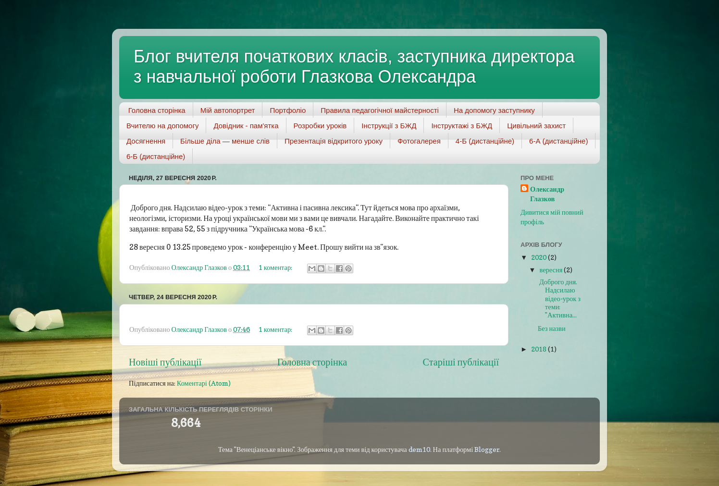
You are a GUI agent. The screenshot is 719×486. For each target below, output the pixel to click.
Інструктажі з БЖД (461, 126)
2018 (539, 349)
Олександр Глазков (547, 194)
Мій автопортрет (227, 110)
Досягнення (145, 141)
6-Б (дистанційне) (155, 156)
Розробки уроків (320, 126)
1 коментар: (276, 267)
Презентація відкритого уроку (334, 141)
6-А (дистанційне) (558, 141)
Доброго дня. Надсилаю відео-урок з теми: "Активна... (559, 298)
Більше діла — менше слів (225, 141)
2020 (539, 257)
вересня (552, 270)
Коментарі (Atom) (204, 383)
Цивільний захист (536, 126)
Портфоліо (288, 110)
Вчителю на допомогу (162, 126)
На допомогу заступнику (494, 110)
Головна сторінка (157, 110)
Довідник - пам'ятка (245, 126)
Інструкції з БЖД (388, 126)
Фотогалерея (419, 141)
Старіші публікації (461, 362)
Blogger (486, 449)
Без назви (552, 328)
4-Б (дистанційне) (485, 141)
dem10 (419, 449)
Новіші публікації (165, 362)
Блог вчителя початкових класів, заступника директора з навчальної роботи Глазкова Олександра (354, 66)
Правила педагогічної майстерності (380, 110)
